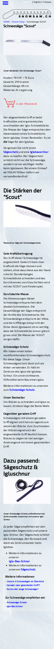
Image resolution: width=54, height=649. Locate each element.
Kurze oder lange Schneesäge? (22, 589)
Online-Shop (18, 21)
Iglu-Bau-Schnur (19, 561)
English (37, 2)
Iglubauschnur (39, 151)
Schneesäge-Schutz (21, 389)
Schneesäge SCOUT (36, 21)
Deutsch (27, 2)
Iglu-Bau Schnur (15, 606)
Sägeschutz (10, 151)
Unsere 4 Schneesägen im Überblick (25, 581)
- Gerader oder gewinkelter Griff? (22, 585)
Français (47, 2)
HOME (6, 21)
